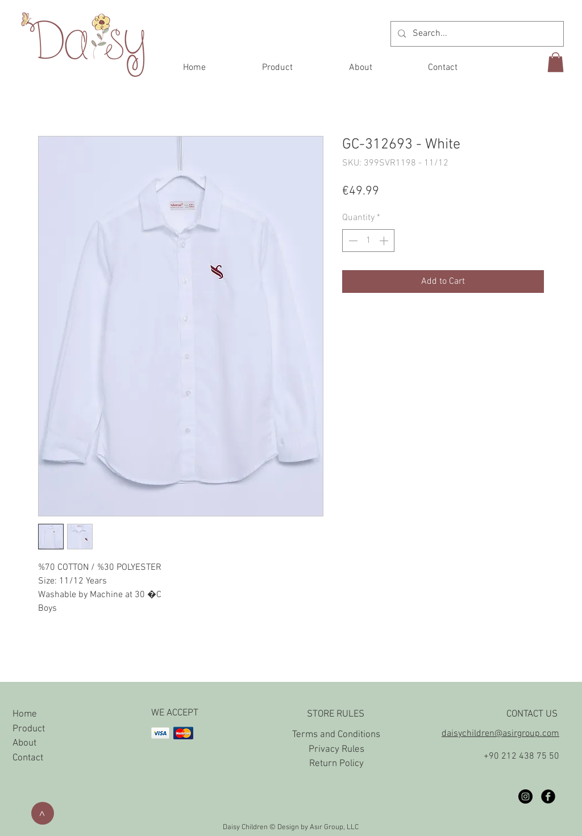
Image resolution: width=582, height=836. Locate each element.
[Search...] (476, 34)
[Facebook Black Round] (548, 796)
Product (29, 729)
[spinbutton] (368, 240)
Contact (28, 758)
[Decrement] (352, 240)
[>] (42, 813)
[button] (555, 62)
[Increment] (385, 240)
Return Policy (336, 763)
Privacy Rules (336, 749)
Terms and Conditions (336, 734)
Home (25, 714)
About (24, 743)
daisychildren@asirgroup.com (500, 733)
